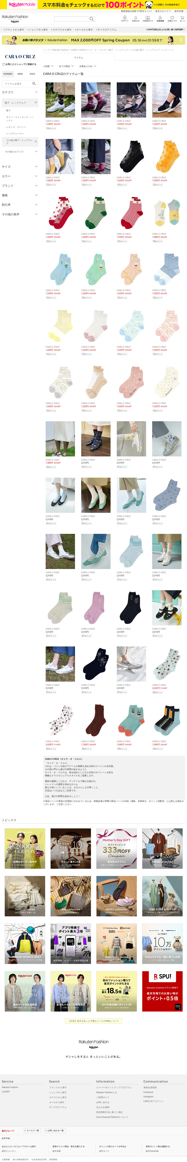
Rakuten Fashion (60, 50)
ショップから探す (58, 1086)
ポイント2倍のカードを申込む (112, 1140)
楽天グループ (161, 11)
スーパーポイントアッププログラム (113, 1081)
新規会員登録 (150, 1081)
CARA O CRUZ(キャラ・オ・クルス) (88, 50)
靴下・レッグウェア (15, 102)
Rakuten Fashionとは (106, 1086)
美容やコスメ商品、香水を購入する (68, 1140)
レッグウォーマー (15, 133)
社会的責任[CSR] (39, 1153)
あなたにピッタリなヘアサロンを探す (19, 1140)
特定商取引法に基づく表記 (109, 1106)
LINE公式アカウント (154, 1095)
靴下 (8, 110)
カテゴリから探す (58, 1091)
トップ (46, 50)
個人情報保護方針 (21, 1153)
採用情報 (53, 1153)
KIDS (32, 73)
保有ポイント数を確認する (158, 1140)
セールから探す (57, 1096)
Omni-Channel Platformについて (112, 1111)
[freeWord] (20, 84)
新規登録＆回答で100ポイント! (136, 11)
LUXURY (6, 1085)
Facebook (148, 1086)
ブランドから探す (58, 1081)
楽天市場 (179, 11)
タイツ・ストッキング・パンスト (19, 119)
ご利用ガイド (102, 1091)
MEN (20, 73)
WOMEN (7, 73)
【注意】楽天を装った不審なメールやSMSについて (93, 1015)
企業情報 (6, 1153)
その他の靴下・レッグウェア (19, 142)
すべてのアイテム (58, 1101)
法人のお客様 (102, 1101)
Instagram (148, 1090)
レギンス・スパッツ (16, 127)
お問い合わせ (102, 1096)
